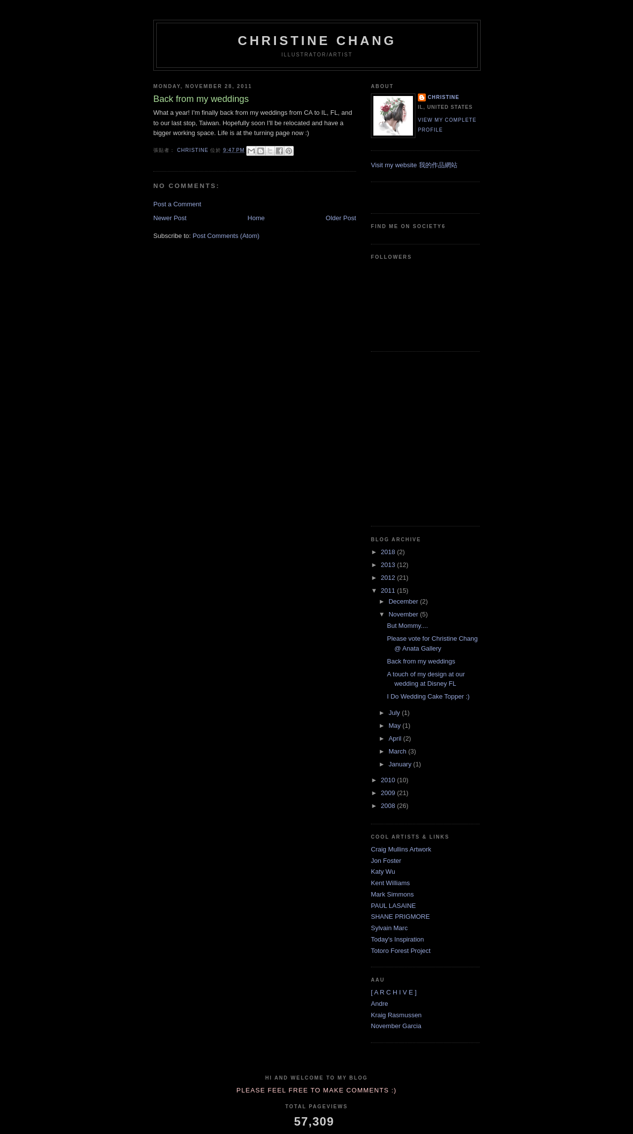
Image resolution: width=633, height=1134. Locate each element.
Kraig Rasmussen (396, 1015)
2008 (389, 805)
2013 (389, 564)
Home (256, 218)
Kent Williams (390, 883)
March (398, 751)
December (404, 601)
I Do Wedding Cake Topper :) (428, 696)
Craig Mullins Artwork (401, 849)
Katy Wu (383, 871)
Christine (443, 97)
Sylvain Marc (389, 928)
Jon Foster (386, 860)
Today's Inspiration (397, 939)
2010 (389, 780)
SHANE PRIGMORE (400, 916)
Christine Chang (317, 40)
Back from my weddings (421, 661)
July (395, 712)
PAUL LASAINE (393, 905)
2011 (389, 590)
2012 (389, 577)
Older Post (341, 218)
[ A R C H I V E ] (393, 992)
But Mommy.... (407, 625)
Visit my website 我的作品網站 (414, 165)
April (396, 738)
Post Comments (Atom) (226, 235)
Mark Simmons (392, 894)
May (396, 725)
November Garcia (396, 1026)
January (401, 764)
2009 (389, 793)
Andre (379, 1003)
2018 (389, 552)
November (404, 614)
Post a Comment (177, 204)
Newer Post (169, 218)
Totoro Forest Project (401, 950)
